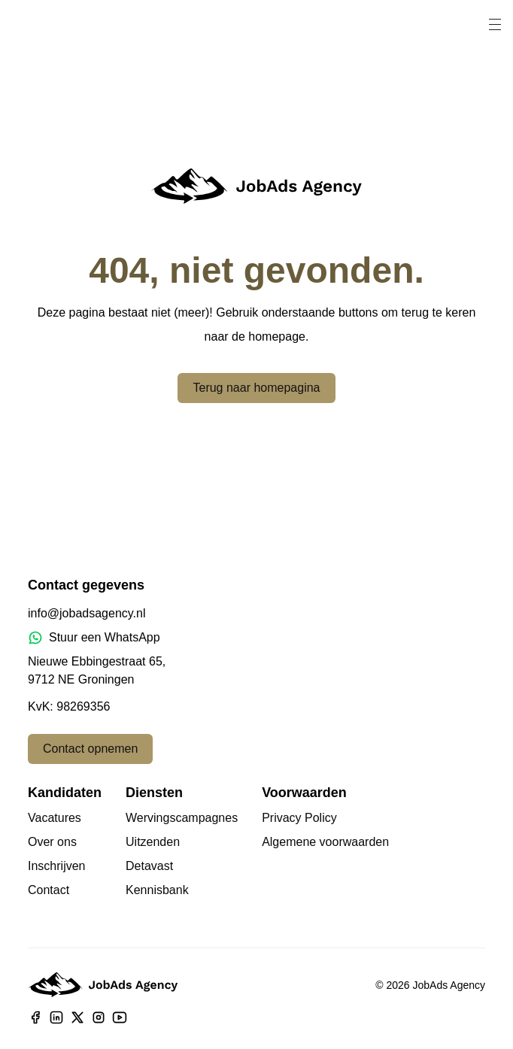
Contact (48, 890)
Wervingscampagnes (182, 817)
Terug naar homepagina (256, 387)
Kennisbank (157, 890)
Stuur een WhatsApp (94, 637)
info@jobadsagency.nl (87, 613)
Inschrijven (56, 866)
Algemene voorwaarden (325, 841)
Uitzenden (153, 841)
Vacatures (54, 817)
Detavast (149, 866)
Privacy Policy (299, 817)
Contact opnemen (90, 748)
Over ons (52, 841)
